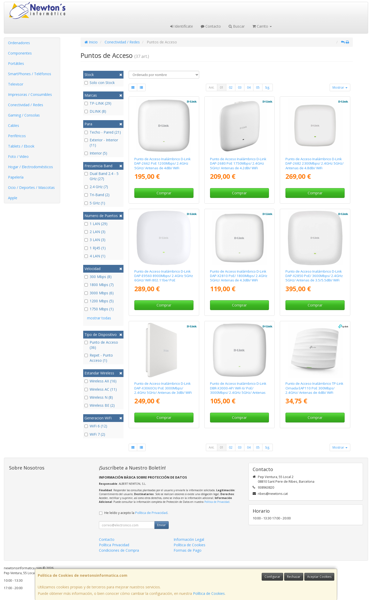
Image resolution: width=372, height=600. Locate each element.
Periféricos (17, 135)
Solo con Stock (99, 82)
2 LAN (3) (94, 231)
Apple (12, 197)
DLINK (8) (95, 111)
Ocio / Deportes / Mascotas (31, 187)
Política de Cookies (209, 593)
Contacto (211, 26)
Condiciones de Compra (119, 550)
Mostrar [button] (339, 87)
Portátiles (16, 63)
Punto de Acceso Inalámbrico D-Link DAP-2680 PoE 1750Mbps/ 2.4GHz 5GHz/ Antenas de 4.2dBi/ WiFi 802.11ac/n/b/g (238, 166)
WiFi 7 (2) (94, 434)
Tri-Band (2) (97, 194)
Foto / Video (18, 156)
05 (258, 87)
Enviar (161, 525)
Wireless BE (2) (99, 405)
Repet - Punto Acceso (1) (98, 358)
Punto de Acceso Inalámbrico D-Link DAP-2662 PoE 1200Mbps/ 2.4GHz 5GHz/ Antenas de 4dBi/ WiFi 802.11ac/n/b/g (162, 166)
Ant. (211, 87)
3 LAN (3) (94, 239)
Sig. (267, 87)
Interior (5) (95, 153)
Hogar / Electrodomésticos (30, 166)
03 (240, 87)
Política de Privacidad (216, 502)
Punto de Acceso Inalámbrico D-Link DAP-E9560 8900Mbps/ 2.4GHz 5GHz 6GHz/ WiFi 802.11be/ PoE (163, 276)
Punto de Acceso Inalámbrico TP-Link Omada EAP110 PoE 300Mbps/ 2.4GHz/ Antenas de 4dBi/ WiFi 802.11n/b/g (314, 390)
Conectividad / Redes (25, 104)
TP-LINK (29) (97, 103)
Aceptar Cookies (319, 576)
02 (231, 87)
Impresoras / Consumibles (30, 94)
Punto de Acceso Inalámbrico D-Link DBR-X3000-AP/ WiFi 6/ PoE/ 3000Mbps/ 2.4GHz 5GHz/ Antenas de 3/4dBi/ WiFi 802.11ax (238, 390)
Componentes (20, 53)
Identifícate (181, 26)
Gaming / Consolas (24, 115)
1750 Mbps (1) (99, 308)
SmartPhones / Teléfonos (29, 73)
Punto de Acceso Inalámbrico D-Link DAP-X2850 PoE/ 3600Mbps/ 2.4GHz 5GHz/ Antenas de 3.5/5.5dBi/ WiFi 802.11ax (314, 278)
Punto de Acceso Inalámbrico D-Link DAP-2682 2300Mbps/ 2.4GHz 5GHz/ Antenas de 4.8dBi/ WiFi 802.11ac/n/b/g (314, 166)
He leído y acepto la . (136, 513)
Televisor (15, 84)
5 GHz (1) (94, 203)
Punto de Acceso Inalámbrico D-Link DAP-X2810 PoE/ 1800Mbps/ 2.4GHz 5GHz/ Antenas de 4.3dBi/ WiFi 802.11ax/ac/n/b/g (238, 278)
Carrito (262, 26)
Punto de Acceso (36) (101, 345)
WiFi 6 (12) (95, 426)
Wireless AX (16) (100, 381)
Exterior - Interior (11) (101, 142)
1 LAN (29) (95, 223)
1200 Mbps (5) (99, 300)
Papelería (16, 177)
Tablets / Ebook (21, 146)
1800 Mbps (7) (99, 284)
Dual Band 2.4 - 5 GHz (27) (101, 176)
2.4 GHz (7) (96, 186)
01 (221, 87)
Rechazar (293, 576)
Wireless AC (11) (100, 389)
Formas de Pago (188, 550)
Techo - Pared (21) (102, 132)
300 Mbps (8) (98, 276)
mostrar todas (99, 318)
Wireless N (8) (98, 397)
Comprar (164, 192)
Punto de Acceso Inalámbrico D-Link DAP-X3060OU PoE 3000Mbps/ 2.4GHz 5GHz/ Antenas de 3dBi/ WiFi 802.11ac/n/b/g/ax (163, 390)
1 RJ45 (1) (95, 247)
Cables (13, 125)
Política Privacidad (114, 544)
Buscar (237, 26)
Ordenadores (19, 42)
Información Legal (189, 539)
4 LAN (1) (94, 255)
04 (249, 87)
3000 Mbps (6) (99, 292)
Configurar (272, 576)
